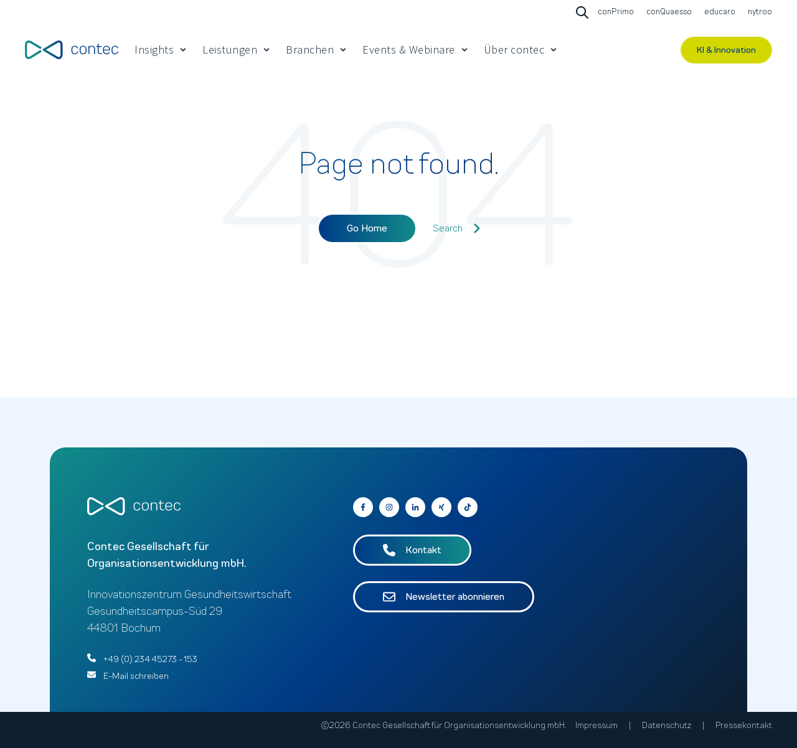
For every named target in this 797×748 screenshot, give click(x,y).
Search (457, 228)
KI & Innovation (726, 50)
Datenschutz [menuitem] (666, 725)
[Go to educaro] (718, 12)
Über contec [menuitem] (514, 49)
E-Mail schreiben (136, 676)
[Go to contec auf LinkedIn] (415, 507)
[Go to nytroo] (758, 12)
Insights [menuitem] (154, 49)
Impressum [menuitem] (596, 725)
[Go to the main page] (71, 49)
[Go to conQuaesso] (667, 12)
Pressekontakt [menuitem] (743, 725)
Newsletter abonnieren (443, 597)
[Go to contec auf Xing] (441, 507)
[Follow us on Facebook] (468, 507)
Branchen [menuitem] (310, 49)
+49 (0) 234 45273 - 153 (150, 659)
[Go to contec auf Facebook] (363, 507)
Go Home (367, 228)
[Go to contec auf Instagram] (389, 507)
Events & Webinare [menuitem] (408, 49)
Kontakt (412, 550)
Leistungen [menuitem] (229, 49)
